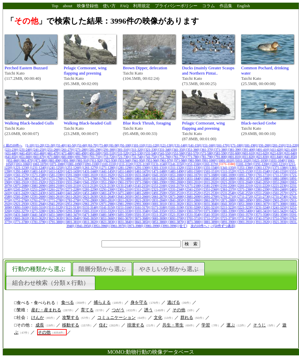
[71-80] (104, 145)
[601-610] (249, 153)
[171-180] (237, 145)
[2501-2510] (176, 193)
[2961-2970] (90, 204)
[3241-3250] (279, 207)
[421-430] (290, 149)
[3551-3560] (228, 214)
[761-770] (179, 157)
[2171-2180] (193, 186)
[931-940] (125, 160)
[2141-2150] (142, 186)
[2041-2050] (262, 182)
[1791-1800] (125, 178)
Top (55, 5)
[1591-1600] (73, 175)
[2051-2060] (280, 182)
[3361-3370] (194, 211)
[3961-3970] (118, 226)
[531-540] (151, 153)
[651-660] (26, 157)
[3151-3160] (124, 207)
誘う (148, 309)
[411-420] (277, 149)
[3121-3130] (73, 207)
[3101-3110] (38, 207)
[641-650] (12, 157)
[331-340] (165, 149)
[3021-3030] (193, 204)
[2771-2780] (56, 200)
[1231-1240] (38, 167)
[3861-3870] (176, 222)
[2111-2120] (90, 186)
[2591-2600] (38, 196)
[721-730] (123, 157)
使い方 (109, 5)
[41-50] (71, 145)
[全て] (182, 226)
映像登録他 (87, 5)
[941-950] (139, 160)
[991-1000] (210, 160)
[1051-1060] (23, 164)
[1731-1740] (21, 178)
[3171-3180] (159, 207)
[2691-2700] (211, 196)
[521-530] (137, 153)
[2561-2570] (280, 193)
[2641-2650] (125, 196)
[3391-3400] (245, 211)
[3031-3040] (211, 204)
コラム (208, 5)
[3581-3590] (280, 214)
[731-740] (137, 157)
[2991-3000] (142, 204)
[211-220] (292, 145)
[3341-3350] (159, 211)
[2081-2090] (39, 186)
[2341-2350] (193, 189)
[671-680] (54, 157)
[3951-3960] (100, 226)
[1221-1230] (21, 167)
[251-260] (54, 149)
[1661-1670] (194, 175)
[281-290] (95, 149)
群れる (186, 317)
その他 (178, 309)
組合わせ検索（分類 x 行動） (50, 283)
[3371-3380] (211, 211)
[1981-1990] (159, 182)
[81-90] (114, 145)
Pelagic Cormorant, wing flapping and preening (85, 70)
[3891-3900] (228, 222)
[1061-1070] (40, 164)
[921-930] (111, 160)
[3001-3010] (159, 204)
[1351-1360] (245, 167)
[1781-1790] (107, 178)
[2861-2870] (211, 200)
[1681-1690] (228, 175)
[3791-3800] (56, 222)
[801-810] (235, 157)
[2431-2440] (56, 193)
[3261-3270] (21, 211)
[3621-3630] (56, 218)
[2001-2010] (194, 182)
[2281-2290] (90, 189)
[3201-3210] (211, 207)
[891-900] (69, 160)
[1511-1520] (228, 171)
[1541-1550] (280, 171)
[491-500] (95, 153)
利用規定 (141, 5)
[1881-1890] (280, 178)
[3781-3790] (38, 222)
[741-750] (151, 157)
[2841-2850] (176, 200)
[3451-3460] (56, 214)
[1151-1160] (193, 164)
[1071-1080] (57, 164)
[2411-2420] (21, 193)
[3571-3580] (262, 214)
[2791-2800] (90, 200)
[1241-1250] (56, 167)
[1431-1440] (90, 171)
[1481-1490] (176, 171)
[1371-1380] (280, 167)
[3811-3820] (90, 222)
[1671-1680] (211, 175)
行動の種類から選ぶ (38, 269)
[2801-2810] (107, 200)
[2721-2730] (262, 196)
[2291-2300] (107, 189)
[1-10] (30, 145)
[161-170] (223, 145)
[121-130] (167, 145)
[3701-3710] (194, 218)
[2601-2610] (56, 196)
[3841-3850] (142, 222)
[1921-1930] (56, 182)
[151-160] (209, 145)
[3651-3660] (107, 218)
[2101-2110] (73, 186)
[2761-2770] (38, 200)
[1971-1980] (142, 182)
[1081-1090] (74, 164)
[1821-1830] (176, 178)
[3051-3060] (245, 204)
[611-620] (263, 153)
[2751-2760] (21, 200)
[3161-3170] (142, 207)
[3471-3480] (90, 214)
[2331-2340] (176, 189)
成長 (39, 325)
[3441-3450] (38, 214)
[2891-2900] (263, 200)
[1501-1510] (211, 171)
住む (103, 325)
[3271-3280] (38, 211)
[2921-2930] (21, 204)
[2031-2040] (245, 182)
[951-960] (153, 160)
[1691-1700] (245, 175)
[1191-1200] (261, 164)
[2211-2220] (262, 186)
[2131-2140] (124, 186)
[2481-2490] (142, 193)
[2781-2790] (73, 200)
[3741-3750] (262, 218)
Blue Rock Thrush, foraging (147, 123)
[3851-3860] (159, 222)
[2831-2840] (159, 200)
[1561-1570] (21, 175)
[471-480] (67, 153)
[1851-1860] (228, 178)
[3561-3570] (245, 214)
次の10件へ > (200, 226)
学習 (205, 325)
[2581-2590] (21, 196)
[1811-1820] (159, 178)
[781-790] (207, 157)
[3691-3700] (176, 218)
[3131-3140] (90, 207)
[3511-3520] (159, 214)
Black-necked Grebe (258, 123)
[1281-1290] (125, 167)
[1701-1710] (263, 175)
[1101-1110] (108, 164)
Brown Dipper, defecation (145, 67)
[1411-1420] (55, 171)
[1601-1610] (90, 175)
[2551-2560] (262, 193)
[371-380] (221, 149)
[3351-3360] (176, 211)
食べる (67, 302)
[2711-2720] (245, 196)
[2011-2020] (210, 182)
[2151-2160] (159, 186)
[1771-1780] (90, 178)
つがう (118, 309)
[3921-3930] (280, 222)
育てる (87, 309)
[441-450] (26, 153)
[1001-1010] (226, 160)
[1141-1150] (176, 164)
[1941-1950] (90, 182)
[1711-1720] (279, 175)
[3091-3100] (21, 207)
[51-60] (82, 145)
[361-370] (207, 149)
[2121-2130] (107, 186)
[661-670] (40, 157)
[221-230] (12, 149)
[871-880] (41, 160)
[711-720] (109, 157)
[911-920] (97, 160)
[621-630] (277, 153)
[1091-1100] (91, 164)
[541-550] (165, 153)
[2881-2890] (245, 200)
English (243, 5)
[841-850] (290, 157)
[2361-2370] (228, 189)
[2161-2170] (176, 186)
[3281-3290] (56, 211)
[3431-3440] (21, 214)
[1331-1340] (211, 167)
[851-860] (14, 160)
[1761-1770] (73, 178)
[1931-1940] (73, 182)
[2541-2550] (245, 193)
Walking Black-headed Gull (87, 123)
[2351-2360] (211, 189)
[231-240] (26, 149)
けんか (37, 317)
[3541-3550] (211, 214)
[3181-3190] (176, 207)
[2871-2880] (228, 200)
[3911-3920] (262, 222)
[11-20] (39, 145)
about (67, 5)
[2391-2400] (280, 189)
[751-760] (165, 157)
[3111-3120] (55, 207)
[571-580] (207, 153)
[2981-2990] (125, 204)
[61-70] (93, 145)
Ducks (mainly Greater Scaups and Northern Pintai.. (208, 70)
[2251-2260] (38, 189)
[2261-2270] (56, 189)
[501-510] (110, 153)
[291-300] (110, 149)
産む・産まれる (46, 309)
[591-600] (235, 153)
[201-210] (278, 145)
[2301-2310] (125, 189)
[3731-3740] (245, 218)
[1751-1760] (56, 178)
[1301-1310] (159, 167)
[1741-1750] (38, 178)
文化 (158, 317)
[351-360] (193, 149)
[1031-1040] (278, 160)
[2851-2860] (194, 200)
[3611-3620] (38, 218)
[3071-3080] (280, 204)
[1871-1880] (262, 178)
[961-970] (167, 160)
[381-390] (235, 149)
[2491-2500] (159, 193)
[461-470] (54, 153)
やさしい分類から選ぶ (168, 269)
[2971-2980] (107, 204)
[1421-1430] (73, 171)
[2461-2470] (107, 193)
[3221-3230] (245, 207)
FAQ (124, 5)
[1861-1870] (245, 178)
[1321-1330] (193, 167)
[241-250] (40, 149)
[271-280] (82, 149)
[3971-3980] (135, 226)
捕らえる (102, 302)
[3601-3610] (21, 218)
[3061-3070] (262, 204)
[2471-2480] (125, 193)
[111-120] (153, 145)
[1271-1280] (107, 167)
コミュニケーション (116, 317)
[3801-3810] (73, 222)
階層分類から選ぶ (102, 269)
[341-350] (179, 149)
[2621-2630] (90, 196)
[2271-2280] (73, 189)
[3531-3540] (193, 214)
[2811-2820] (124, 200)
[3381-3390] (228, 211)
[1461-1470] (142, 171)
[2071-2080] (21, 186)
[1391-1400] (21, 171)
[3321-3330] (125, 211)
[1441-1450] (107, 171)
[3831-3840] (125, 222)
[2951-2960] (73, 204)
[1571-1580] (38, 175)
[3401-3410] (263, 211)
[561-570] (193, 153)
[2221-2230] (279, 186)
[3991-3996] (169, 226)
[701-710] (95, 157)
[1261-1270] (90, 167)
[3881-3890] (211, 222)
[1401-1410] (38, 171)
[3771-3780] (21, 222)
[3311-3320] (107, 211)
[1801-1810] (142, 178)
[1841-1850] (211, 178)
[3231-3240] (262, 207)
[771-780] (193, 157)
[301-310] (123, 149)
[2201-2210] (245, 186)
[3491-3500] (125, 214)
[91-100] (126, 145)
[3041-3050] (228, 204)
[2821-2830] (142, 200)
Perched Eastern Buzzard (26, 67)
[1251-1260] (73, 167)
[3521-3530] (176, 214)
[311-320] (137, 149)
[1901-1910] (21, 182)
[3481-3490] (107, 214)
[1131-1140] (159, 164)
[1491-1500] (194, 171)
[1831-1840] (193, 178)
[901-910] (83, 160)
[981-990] (195, 160)
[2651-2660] (142, 196)
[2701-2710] (228, 196)
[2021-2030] (228, 182)
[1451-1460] (125, 171)
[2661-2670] (159, 196)
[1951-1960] (107, 182)
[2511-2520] (193, 193)
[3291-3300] (73, 211)
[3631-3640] (73, 218)
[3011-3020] (176, 204)
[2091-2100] (56, 186)
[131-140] (181, 145)
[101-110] (139, 145)
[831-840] (277, 157)
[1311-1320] (176, 167)
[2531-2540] (228, 193)
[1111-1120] (125, 164)
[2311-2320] (141, 189)
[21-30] (50, 145)
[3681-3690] (159, 218)
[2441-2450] (73, 193)
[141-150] (195, 145)
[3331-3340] (142, 211)
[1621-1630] (125, 175)
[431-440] (12, 153)
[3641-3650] (90, 218)
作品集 (225, 5)
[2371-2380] (245, 189)
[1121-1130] (142, 164)
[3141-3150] (107, 207)
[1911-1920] (38, 182)
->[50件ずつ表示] (222, 226)
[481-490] (82, 153)
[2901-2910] (280, 200)
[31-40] (61, 145)
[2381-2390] (262, 189)
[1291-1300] (142, 167)
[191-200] (265, 145)
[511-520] (123, 153)
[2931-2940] (38, 204)
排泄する (135, 325)
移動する (70, 325)
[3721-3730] (228, 218)
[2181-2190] (211, 186)
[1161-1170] (210, 164)
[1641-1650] (159, 175)
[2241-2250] (21, 189)
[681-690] (67, 157)
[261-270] (67, 149)
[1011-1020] (243, 160)
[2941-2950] (56, 204)
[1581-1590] (56, 175)
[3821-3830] (107, 222)
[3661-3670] (125, 218)
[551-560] (179, 153)
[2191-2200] (228, 186)
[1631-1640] (142, 175)
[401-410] (263, 149)
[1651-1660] (176, 175)
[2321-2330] (159, 189)
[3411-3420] (279, 211)
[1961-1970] (125, 182)
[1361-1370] (262, 167)
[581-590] (221, 153)
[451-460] (40, 153)
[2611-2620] (72, 196)
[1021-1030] (260, 160)
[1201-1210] (279, 164)
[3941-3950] (83, 226)
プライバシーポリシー (176, 5)
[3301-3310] (90, 211)
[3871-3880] (194, 222)
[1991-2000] (176, 182)
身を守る (139, 302)
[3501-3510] (142, 214)
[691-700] (82, 157)
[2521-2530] (211, 193)
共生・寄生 (173, 325)
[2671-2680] (176, 196)
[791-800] (221, 157)
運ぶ (230, 325)
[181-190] (250, 145)
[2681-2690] (194, 196)
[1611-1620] (107, 175)
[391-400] (249, 149)
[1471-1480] (159, 171)
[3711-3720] (210, 218)
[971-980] (181, 160)
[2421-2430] (38, 193)
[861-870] (27, 160)
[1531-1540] (262, 171)
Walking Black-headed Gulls (29, 123)
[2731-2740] (280, 196)
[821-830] (263, 157)
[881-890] (55, 160)
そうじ (259, 325)
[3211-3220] (228, 207)
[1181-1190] (244, 164)
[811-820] (249, 157)
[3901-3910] (245, 222)
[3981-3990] (152, 226)
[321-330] (151, 149)
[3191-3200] (193, 207)
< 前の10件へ (12, 145)
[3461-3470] (73, 214)
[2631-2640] (107, 196)
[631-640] (290, 153)
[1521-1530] (245, 171)
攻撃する (70, 317)
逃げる (173, 302)
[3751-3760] (280, 218)
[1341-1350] (228, 167)
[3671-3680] (142, 218)
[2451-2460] (90, 193)
